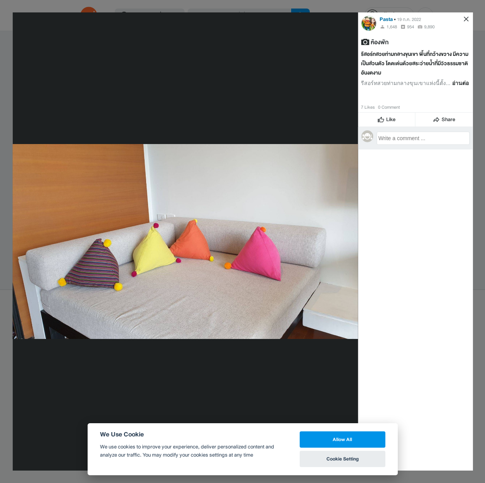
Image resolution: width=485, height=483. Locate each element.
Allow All (342, 439)
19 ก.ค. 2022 (409, 19)
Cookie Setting (342, 458)
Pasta (386, 19)
